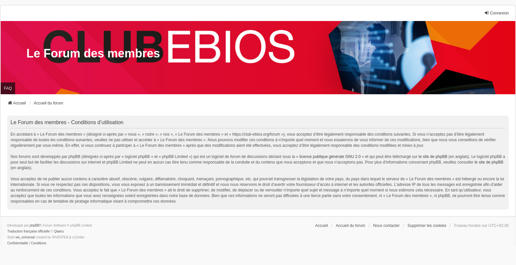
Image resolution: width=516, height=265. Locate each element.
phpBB (34, 225)
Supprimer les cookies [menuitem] (426, 225)
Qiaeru (59, 231)
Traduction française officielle (28, 231)
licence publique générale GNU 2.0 (330, 156)
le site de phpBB (433, 156)
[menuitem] (17, 243)
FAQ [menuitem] (8, 88)
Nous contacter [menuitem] (386, 225)
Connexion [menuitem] (496, 13)
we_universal (25, 237)
